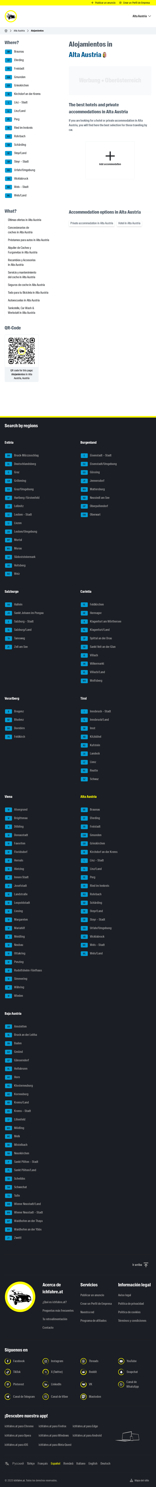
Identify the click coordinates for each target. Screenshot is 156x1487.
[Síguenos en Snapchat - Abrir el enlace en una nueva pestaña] (134, 1372)
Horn (12, 1077)
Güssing (90, 472)
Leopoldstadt (17, 903)
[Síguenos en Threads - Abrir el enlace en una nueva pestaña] (97, 1361)
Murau (13, 548)
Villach (89, 655)
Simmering (16, 979)
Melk (12, 1136)
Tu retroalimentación (55, 1319)
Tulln (12, 1196)
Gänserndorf (17, 1060)
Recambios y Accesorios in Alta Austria (22, 262)
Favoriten (15, 843)
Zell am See (16, 647)
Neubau (14, 945)
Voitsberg (15, 565)
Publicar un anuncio (92, 1295)
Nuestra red (87, 1312)
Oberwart (91, 514)
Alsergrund (16, 809)
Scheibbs (15, 1179)
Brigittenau (16, 818)
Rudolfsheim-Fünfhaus (23, 970)
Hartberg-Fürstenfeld (22, 498)
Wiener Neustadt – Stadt (24, 1212)
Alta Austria (19, 30)
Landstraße (16, 894)
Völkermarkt (92, 664)
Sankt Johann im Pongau (24, 613)
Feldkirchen (92, 604)
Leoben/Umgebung (21, 531)
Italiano (80, 1463)
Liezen (13, 523)
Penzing (14, 962)
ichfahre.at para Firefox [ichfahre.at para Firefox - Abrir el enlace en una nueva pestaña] (52, 1426)
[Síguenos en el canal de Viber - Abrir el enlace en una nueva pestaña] (59, 1397)
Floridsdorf (16, 852)
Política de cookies (129, 1312)
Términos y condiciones (132, 1321)
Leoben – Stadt (18, 514)
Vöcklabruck (16, 178)
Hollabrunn (16, 1069)
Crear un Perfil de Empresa (96, 1304)
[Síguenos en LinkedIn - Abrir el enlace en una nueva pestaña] (59, 1384)
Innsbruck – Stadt (96, 711)
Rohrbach (15, 136)
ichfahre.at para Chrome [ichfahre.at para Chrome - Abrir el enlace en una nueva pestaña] (19, 1426)
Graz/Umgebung (19, 489)
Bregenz (14, 711)
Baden (13, 1043)
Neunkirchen (17, 1153)
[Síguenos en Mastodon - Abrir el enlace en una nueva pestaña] (97, 1397)
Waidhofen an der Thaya (24, 1221)
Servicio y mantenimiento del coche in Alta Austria (22, 274)
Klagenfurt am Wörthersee (101, 621)
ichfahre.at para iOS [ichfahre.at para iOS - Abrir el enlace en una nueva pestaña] (16, 1445)
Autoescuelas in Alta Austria (24, 300)
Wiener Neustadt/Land (23, 1204)
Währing (14, 987)
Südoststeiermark (20, 557)
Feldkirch (15, 737)
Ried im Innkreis (19, 128)
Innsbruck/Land (95, 720)
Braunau (14, 51)
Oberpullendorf (94, 506)
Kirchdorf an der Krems (23, 94)
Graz (12, 472)
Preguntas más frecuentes (58, 1311)
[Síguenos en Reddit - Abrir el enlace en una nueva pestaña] (97, 1372)
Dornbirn (15, 728)
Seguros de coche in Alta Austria (26, 285)
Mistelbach (16, 1145)
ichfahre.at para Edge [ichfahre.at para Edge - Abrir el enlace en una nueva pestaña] (85, 1426)
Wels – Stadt (16, 187)
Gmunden (15, 77)
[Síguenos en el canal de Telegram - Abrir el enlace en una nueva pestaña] (21, 1397)
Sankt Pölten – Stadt (21, 1162)
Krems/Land (17, 1102)
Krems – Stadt (18, 1111)
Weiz (12, 574)
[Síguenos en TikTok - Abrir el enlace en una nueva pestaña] (21, 1372)
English (93, 1463)
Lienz (88, 762)
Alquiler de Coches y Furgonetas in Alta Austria (22, 250)
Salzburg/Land (18, 630)
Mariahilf (15, 928)
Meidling (15, 936)
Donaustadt (16, 835)
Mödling (14, 1128)
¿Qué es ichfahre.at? (55, 1302)
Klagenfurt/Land (95, 630)
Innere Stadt (17, 877)
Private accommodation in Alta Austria (91, 223)
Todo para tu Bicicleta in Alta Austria (28, 293)
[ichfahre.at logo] (11, 16)
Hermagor (91, 613)
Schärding (15, 145)
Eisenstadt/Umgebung (99, 464)
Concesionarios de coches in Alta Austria (20, 230)
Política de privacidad (131, 1304)
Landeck (90, 753)
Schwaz (90, 779)
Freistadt (14, 69)
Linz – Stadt (16, 102)
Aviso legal (124, 1295)
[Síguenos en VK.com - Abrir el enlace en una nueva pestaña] (97, 1384)
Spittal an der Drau (96, 638)
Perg (12, 119)
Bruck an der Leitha (21, 1035)
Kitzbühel (91, 737)
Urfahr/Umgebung (20, 170)
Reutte (89, 770)
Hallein (13, 604)
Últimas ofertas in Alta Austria (24, 220)
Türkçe (31, 1463)
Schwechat (16, 1187)
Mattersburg (93, 489)
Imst (88, 728)
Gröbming (15, 481)
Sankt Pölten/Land (20, 1170)
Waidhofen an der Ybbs (23, 1229)
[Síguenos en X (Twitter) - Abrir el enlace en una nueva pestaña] (59, 1372)
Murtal (13, 540)
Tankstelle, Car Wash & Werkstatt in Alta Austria (21, 310)
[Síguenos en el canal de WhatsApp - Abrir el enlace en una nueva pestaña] (134, 1384)
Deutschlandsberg (20, 464)
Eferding (14, 60)
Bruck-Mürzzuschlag (22, 455)
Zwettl (13, 1238)
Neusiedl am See (95, 498)
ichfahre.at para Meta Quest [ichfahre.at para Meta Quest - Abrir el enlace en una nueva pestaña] (53, 1445)
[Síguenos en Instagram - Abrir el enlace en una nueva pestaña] (59, 1361)
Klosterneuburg (19, 1086)
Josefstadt (16, 886)
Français (43, 1463)
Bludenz (14, 720)
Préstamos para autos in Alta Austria (28, 240)
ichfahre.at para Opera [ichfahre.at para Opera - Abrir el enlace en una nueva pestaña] (18, 1435)
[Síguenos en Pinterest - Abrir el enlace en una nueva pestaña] (21, 1384)
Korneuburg (16, 1094)
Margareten (16, 919)
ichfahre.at (19, 1480)
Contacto (48, 1328)
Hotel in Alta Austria (129, 223)
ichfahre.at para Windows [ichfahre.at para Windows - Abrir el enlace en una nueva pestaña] (53, 1435)
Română (68, 1463)
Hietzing (14, 869)
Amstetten (16, 1026)
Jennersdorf (92, 481)
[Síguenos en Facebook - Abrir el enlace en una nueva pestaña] (21, 1361)
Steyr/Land (15, 153)
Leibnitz (14, 506)
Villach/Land (93, 672)
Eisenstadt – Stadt (96, 455)
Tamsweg (15, 638)
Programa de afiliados (93, 1321)
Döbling (14, 827)
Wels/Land (15, 195)
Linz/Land (15, 111)
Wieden (14, 996)
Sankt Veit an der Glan (98, 647)
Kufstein (90, 745)
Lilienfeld (15, 1119)
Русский (18, 1463)
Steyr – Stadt (17, 161)
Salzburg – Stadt (19, 621)
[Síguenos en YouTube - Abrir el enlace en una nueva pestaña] (134, 1361)
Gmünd (14, 1052)
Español (55, 1463)
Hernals (14, 860)
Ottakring (15, 953)
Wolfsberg (91, 681)
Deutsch (105, 1463)
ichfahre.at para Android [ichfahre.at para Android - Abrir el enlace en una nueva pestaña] (87, 1435)
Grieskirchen (17, 85)
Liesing (14, 911)
